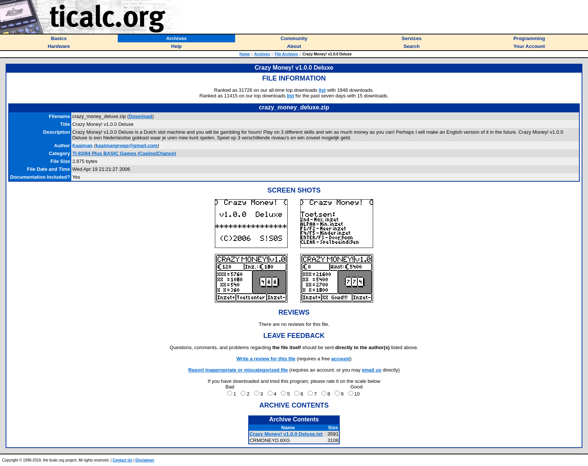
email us (371, 370)
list (322, 90)
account (340, 358)
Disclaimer (144, 460)
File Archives (286, 54)
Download (140, 116)
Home (244, 54)
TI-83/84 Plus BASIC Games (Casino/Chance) (124, 153)
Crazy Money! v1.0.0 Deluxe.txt (285, 434)
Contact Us (122, 460)
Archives (262, 54)
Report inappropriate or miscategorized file (238, 370)
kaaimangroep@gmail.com (127, 145)
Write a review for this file (266, 358)
